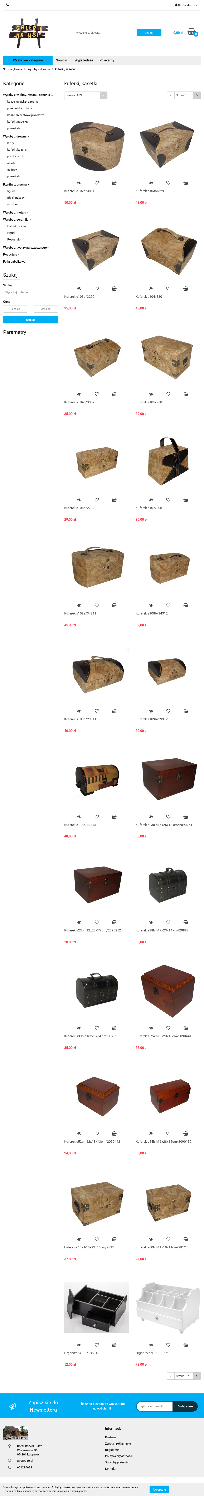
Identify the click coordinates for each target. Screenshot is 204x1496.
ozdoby (12, 169)
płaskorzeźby (16, 197)
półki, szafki (15, 156)
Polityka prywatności (119, 1456)
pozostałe (13, 128)
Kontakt (110, 1468)
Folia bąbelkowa (14, 261)
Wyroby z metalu (16, 212)
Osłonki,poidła (16, 226)
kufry (10, 143)
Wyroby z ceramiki (17, 219)
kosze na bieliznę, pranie (22, 101)
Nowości (62, 60)
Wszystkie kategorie (28, 60)
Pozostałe (13, 239)
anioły (11, 163)
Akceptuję (159, 1489)
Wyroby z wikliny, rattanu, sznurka (28, 95)
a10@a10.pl (25, 1460)
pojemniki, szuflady (19, 108)
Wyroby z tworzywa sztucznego (26, 247)
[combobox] (85, 95)
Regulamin (112, 1449)
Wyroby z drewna (16, 136)
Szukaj (30, 320)
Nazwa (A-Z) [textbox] (74, 95)
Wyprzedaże (84, 60)
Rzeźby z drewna (16, 184)
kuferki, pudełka (17, 121)
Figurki (11, 232)
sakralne (12, 204)
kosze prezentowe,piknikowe (25, 115)
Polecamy (106, 60)
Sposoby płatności (117, 1462)
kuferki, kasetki (16, 149)
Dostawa (111, 1437)
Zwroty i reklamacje (118, 1443)
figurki (11, 191)
